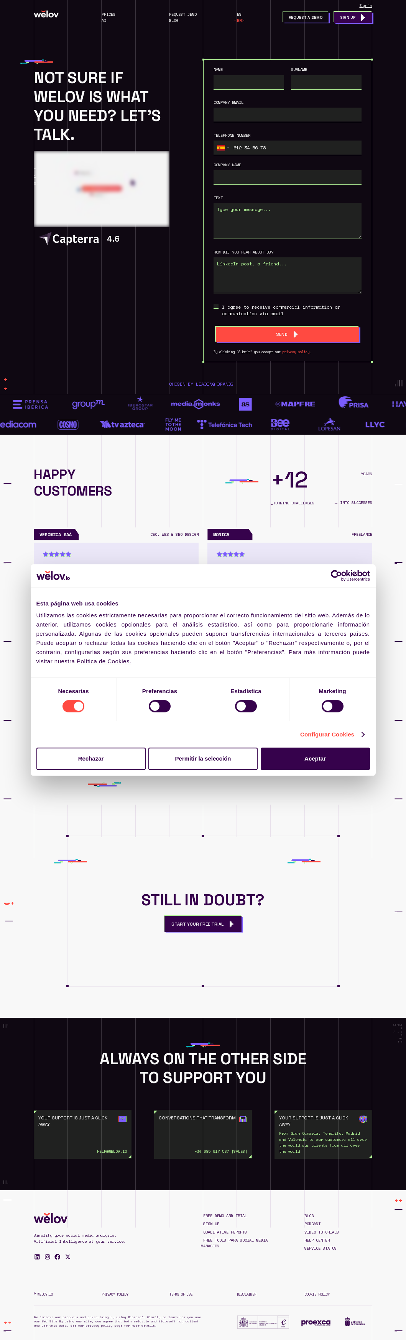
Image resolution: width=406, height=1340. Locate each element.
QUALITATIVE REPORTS (225, 1232)
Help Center (317, 1240)
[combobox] (223, 148)
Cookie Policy (317, 1294)
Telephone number (232, 135)
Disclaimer (246, 1294)
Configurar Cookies (327, 734)
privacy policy (296, 351)
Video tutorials (321, 1232)
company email (228, 102)
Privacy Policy (115, 1294)
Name (218, 69)
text (218, 198)
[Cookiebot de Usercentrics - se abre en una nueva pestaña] (336, 575)
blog (309, 1216)
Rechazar (91, 758)
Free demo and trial (225, 1216)
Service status (320, 1248)
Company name (227, 165)
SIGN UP (211, 1224)
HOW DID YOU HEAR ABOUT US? (243, 252)
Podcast (312, 1224)
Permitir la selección (203, 758)
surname (299, 69)
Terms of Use (180, 1294)
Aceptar (315, 758)
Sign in (366, 5)
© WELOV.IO (43, 1294)
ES (239, 14)
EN (239, 20)
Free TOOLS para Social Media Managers (234, 1243)
